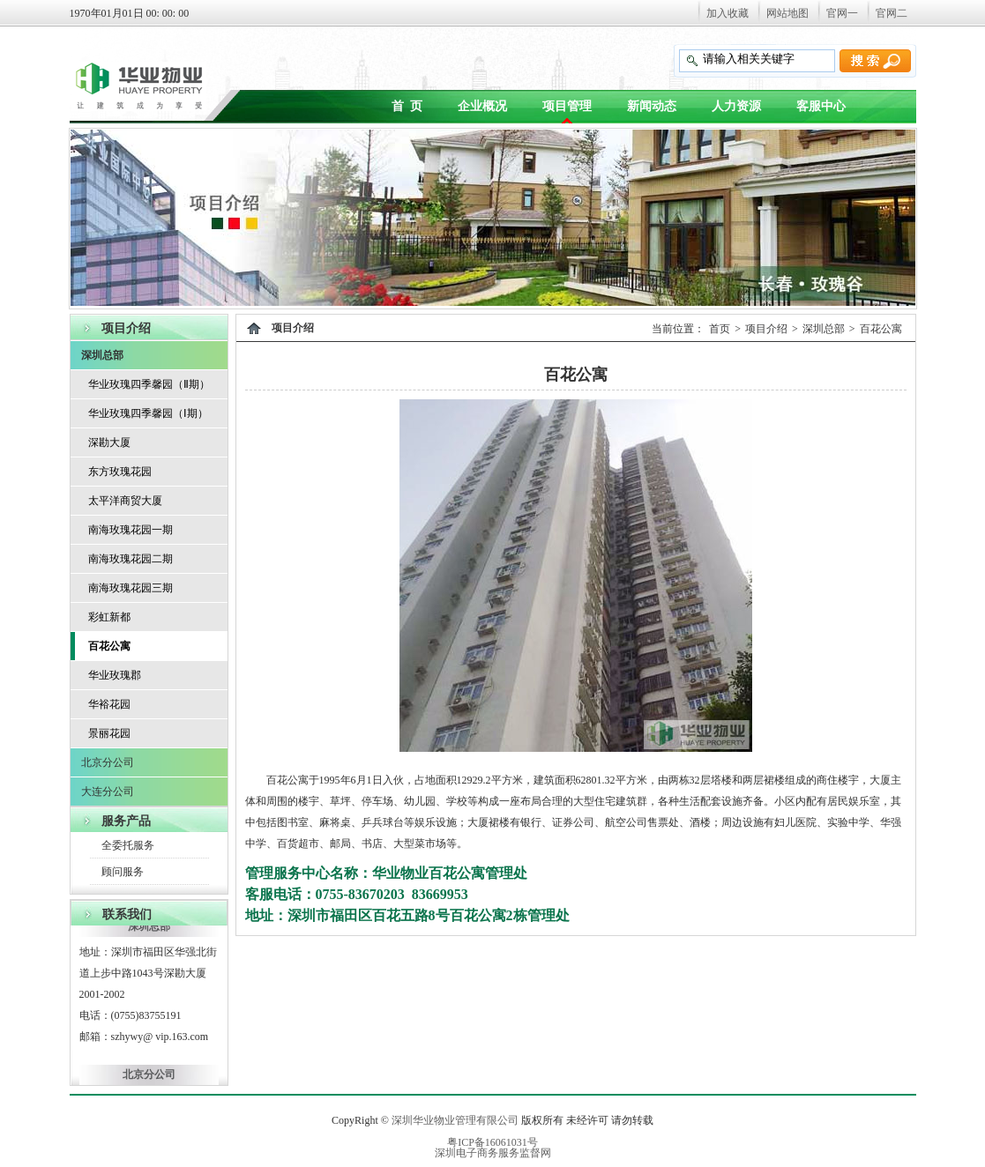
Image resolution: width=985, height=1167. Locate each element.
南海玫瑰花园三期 (130, 588)
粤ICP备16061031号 (492, 1142)
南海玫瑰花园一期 (130, 530)
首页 (719, 329)
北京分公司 (107, 762)
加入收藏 (727, 13)
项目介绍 (766, 329)
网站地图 (787, 13)
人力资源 (736, 106)
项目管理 (567, 106)
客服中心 (821, 106)
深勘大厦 (109, 442)
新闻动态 (651, 106)
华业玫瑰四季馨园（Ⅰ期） (148, 413)
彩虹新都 (109, 617)
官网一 (842, 13)
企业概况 (482, 106)
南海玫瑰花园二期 (130, 559)
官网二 (891, 13)
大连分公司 (107, 791)
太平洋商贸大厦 (125, 500)
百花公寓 (109, 646)
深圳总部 (102, 355)
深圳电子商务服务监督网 (493, 1153)
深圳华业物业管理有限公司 (455, 1120)
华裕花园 (109, 704)
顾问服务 (122, 872)
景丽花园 (109, 733)
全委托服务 (127, 845)
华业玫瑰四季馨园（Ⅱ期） (149, 384)
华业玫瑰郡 (114, 675)
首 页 (407, 106)
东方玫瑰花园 (120, 471)
